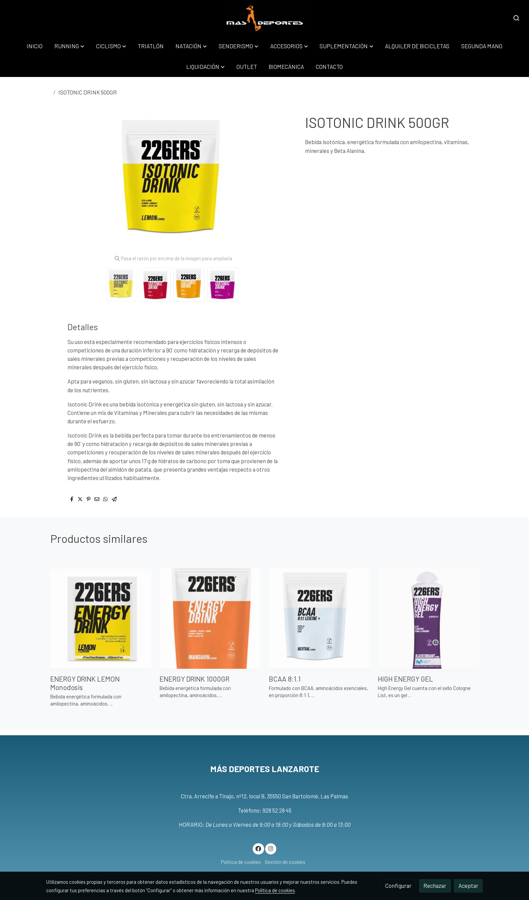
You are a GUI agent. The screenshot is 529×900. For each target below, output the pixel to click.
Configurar (398, 885)
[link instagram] (270, 848)
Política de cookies (241, 862)
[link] (265, 17)
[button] (69, 46)
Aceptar (468, 885)
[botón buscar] (516, 18)
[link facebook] (258, 848)
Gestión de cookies (285, 862)
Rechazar (434, 885)
